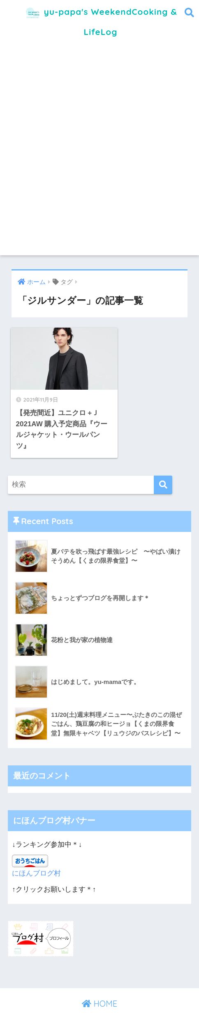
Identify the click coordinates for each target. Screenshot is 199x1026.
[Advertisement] (99, 153)
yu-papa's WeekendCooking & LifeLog (100, 19)
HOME (99, 991)
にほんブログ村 (36, 861)
